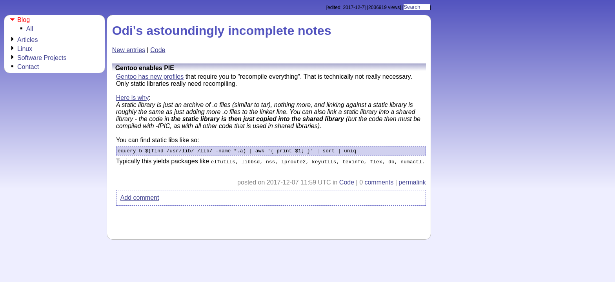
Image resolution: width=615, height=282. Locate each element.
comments (378, 184)
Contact (28, 66)
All (29, 28)
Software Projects (41, 57)
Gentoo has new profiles (150, 76)
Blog (23, 19)
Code (157, 50)
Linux (24, 48)
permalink (412, 184)
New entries (128, 50)
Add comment (139, 199)
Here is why (132, 97)
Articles (27, 39)
